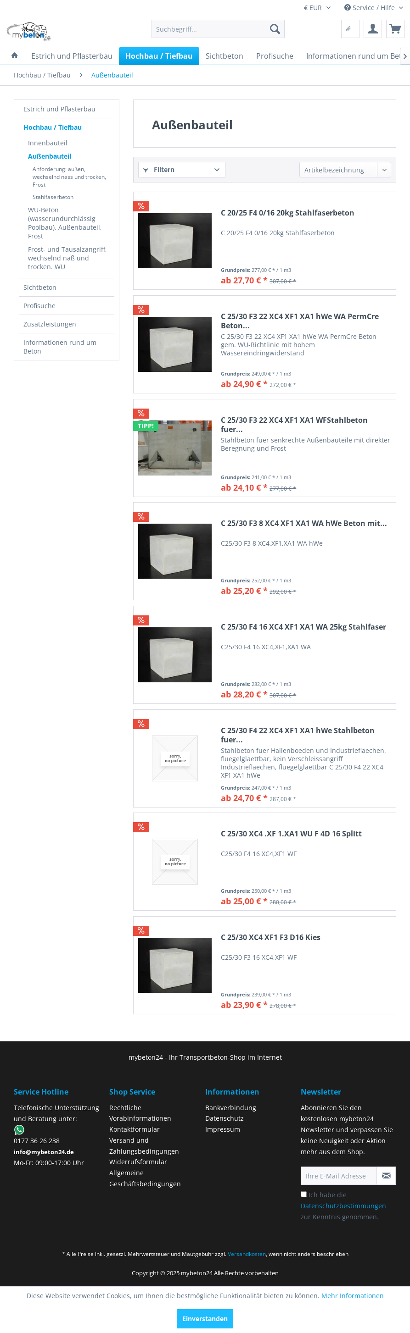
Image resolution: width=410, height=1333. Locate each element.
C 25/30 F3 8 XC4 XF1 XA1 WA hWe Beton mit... (304, 523)
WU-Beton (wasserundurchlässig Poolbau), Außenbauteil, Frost (65, 222)
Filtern (158, 169)
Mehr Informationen (352, 1295)
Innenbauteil (47, 142)
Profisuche (39, 305)
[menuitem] (218, 29)
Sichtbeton (39, 287)
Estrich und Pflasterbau (59, 109)
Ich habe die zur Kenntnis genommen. (343, 1205)
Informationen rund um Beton (59, 346)
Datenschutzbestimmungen (343, 1205)
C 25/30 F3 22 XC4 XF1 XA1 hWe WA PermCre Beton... (300, 321)
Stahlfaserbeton (53, 197)
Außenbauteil (49, 156)
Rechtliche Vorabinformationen (140, 1113)
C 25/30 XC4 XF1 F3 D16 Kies (270, 937)
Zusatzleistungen (49, 324)
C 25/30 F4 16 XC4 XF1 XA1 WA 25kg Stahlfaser (303, 627)
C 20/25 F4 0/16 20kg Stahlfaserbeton (287, 213)
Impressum (222, 1129)
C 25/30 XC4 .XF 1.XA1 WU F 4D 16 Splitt (291, 834)
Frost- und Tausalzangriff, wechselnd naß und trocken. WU (67, 258)
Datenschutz (224, 1118)
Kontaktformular (134, 1129)
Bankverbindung (230, 1107)
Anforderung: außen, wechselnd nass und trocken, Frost (69, 176)
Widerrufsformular (138, 1161)
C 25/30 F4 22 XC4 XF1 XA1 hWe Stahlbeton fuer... (298, 735)
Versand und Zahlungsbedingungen (144, 1146)
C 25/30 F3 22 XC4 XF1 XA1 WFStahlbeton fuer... (294, 424)
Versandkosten (247, 1254)
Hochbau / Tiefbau (52, 127)
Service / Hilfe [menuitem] (370, 7)
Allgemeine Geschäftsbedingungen (145, 1178)
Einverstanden (205, 1318)
